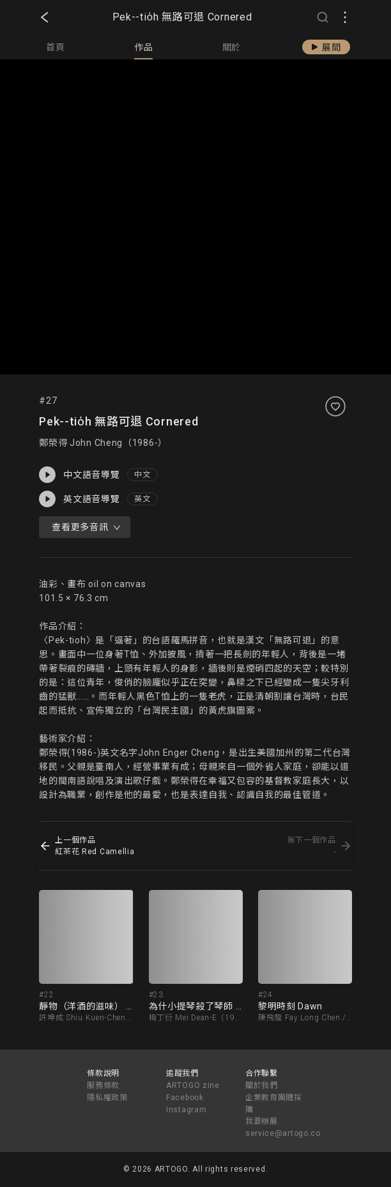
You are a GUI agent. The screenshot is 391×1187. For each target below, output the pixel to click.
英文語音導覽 (79, 499)
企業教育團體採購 (273, 1103)
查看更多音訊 (86, 527)
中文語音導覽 (79, 474)
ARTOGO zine (193, 1085)
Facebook (185, 1097)
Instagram (186, 1109)
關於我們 (261, 1085)
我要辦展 (261, 1121)
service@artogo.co (283, 1133)
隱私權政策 (107, 1097)
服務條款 (103, 1085)
